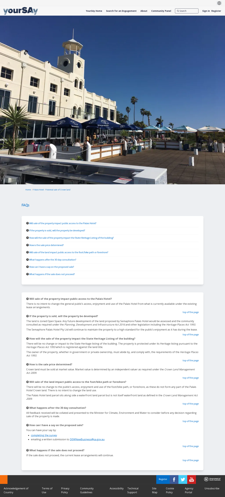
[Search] (186, 10)
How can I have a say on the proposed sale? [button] (51, 267)
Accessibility (117, 488)
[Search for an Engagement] (121, 11)
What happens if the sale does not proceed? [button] (52, 274)
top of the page (191, 312)
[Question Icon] (27, 223)
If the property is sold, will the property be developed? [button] (57, 231)
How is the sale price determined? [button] (46, 245)
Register (216, 10)
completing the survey (44, 435)
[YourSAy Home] (94, 11)
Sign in (206, 10)
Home (28, 189)
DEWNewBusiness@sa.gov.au (87, 439)
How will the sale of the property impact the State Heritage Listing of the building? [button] (71, 238)
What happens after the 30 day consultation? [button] (52, 260)
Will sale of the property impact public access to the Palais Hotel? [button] (62, 223)
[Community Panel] (161, 11)
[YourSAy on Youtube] (191, 479)
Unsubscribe (212, 488)
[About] (144, 11)
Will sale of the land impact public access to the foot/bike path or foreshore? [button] (68, 252)
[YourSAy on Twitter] (182, 479)
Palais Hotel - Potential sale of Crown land (51, 189)
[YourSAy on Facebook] (174, 479)
